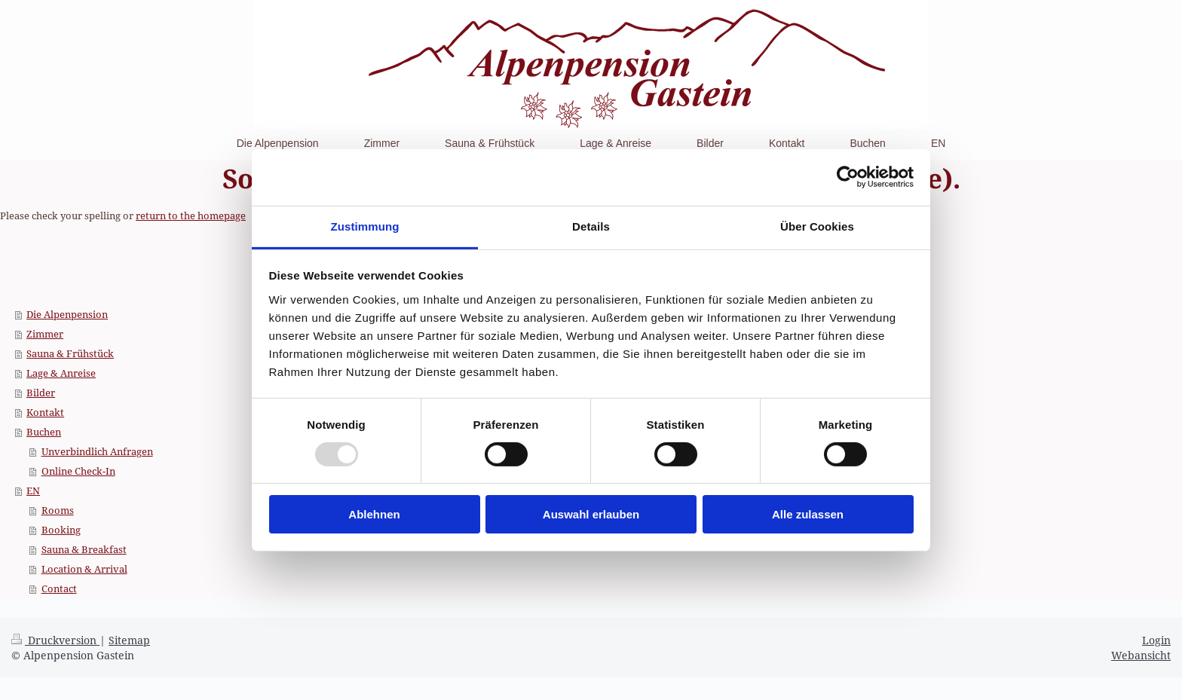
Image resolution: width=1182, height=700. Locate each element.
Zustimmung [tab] (365, 225)
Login (1156, 640)
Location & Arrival (84, 569)
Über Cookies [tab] (817, 225)
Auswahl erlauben (591, 514)
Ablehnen (374, 514)
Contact (59, 588)
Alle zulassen (808, 514)
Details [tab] (591, 225)
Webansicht (1141, 655)
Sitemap (129, 640)
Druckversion (55, 640)
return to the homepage (191, 215)
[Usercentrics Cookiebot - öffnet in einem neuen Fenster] (848, 177)
